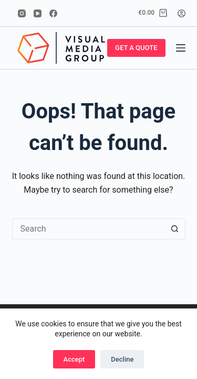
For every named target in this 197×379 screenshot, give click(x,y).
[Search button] (174, 229)
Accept (74, 359)
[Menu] (180, 48)
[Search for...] (88, 229)
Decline (122, 359)
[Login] (181, 13)
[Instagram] (22, 13)
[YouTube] (38, 13)
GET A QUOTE (136, 48)
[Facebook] (53, 13)
